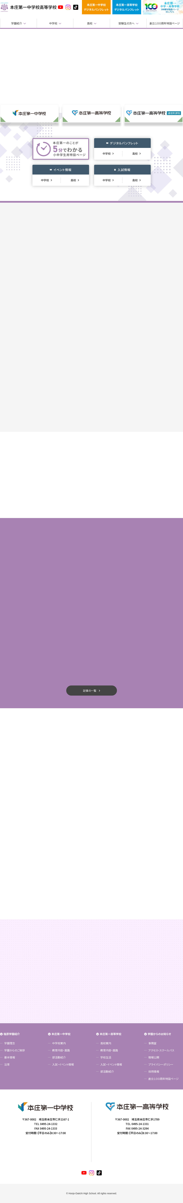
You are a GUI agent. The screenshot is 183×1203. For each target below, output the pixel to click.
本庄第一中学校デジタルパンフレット (96, 7)
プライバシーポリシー (160, 1064)
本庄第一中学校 (61, 1034)
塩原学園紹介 (12, 1034)
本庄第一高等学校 (110, 1034)
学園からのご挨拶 (14, 1050)
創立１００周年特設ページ (165, 23)
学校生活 (105, 1057)
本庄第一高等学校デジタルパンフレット (126, 7)
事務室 (152, 1043)
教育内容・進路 (61, 1050)
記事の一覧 (89, 691)
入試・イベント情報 (63, 1064)
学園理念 (9, 1043)
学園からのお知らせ (159, 1034)
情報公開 (153, 1057)
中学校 (53, 23)
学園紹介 (16, 23)
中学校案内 (59, 1043)
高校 (89, 23)
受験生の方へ (126, 23)
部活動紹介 (59, 1057)
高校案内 (105, 1043)
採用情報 (153, 1071)
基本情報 (9, 1057)
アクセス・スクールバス (161, 1050)
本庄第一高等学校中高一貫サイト (28, 7)
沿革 (7, 1064)
